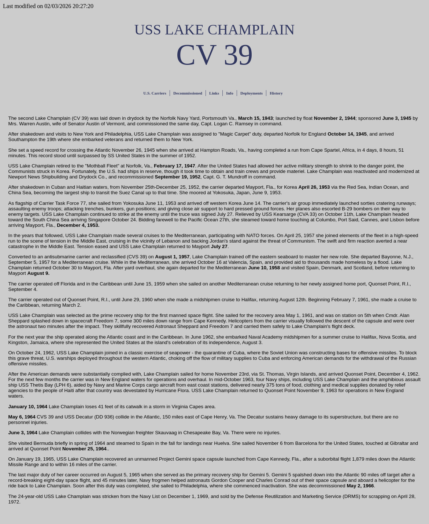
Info (229, 93)
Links (214, 93)
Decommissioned (187, 93)
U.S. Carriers (154, 93)
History (276, 93)
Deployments (251, 93)
